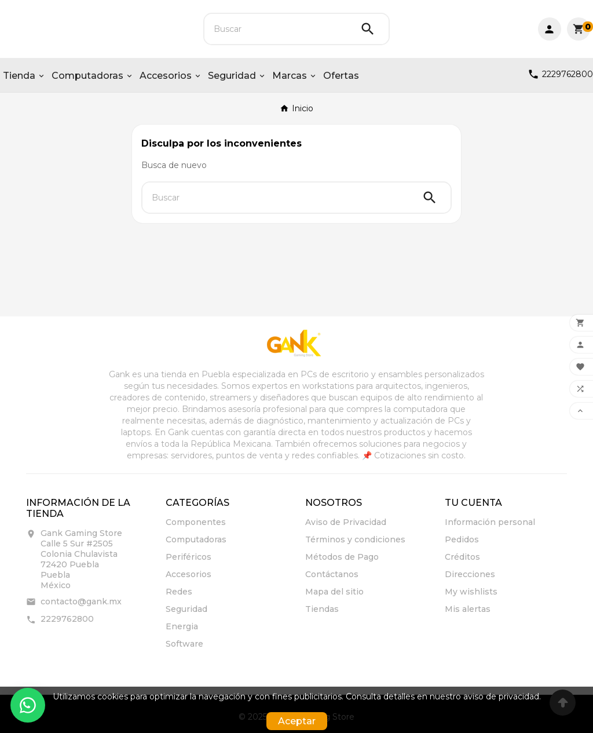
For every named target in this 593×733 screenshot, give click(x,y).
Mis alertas (467, 609)
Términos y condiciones (355, 539)
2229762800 (67, 619)
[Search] (367, 29)
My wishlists (471, 591)
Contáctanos (331, 574)
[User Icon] (549, 29)
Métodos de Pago (342, 557)
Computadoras (196, 539)
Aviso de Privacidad (345, 522)
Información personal (490, 522)
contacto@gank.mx (81, 601)
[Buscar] (275, 29)
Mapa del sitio (334, 591)
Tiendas (322, 609)
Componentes (196, 522)
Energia (182, 626)
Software (184, 644)
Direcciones (470, 574)
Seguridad (186, 609)
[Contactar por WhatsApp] (27, 705)
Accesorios (188, 574)
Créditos (462, 557)
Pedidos (462, 539)
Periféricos (188, 557)
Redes (179, 591)
